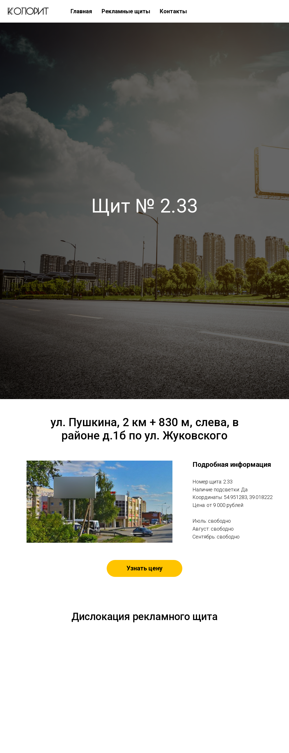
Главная (81, 11)
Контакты (173, 11)
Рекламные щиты (126, 11)
